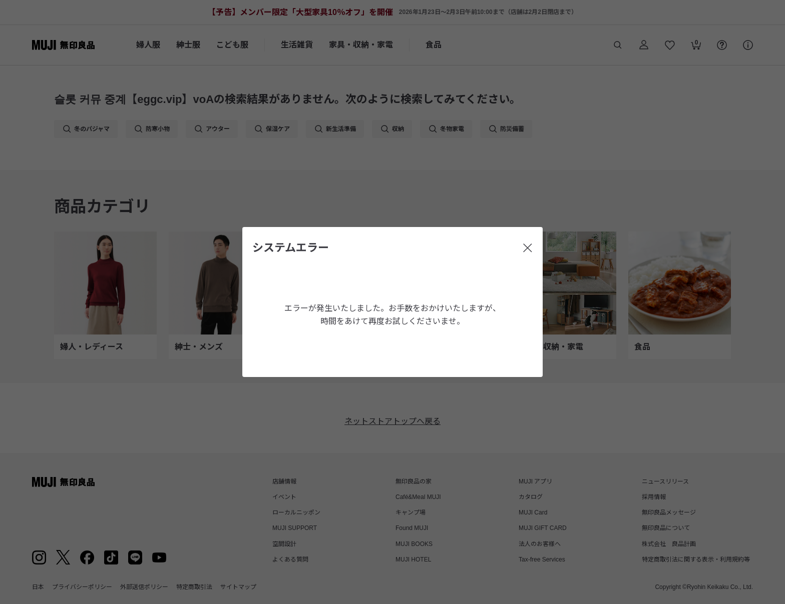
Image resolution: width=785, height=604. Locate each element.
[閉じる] (528, 248)
